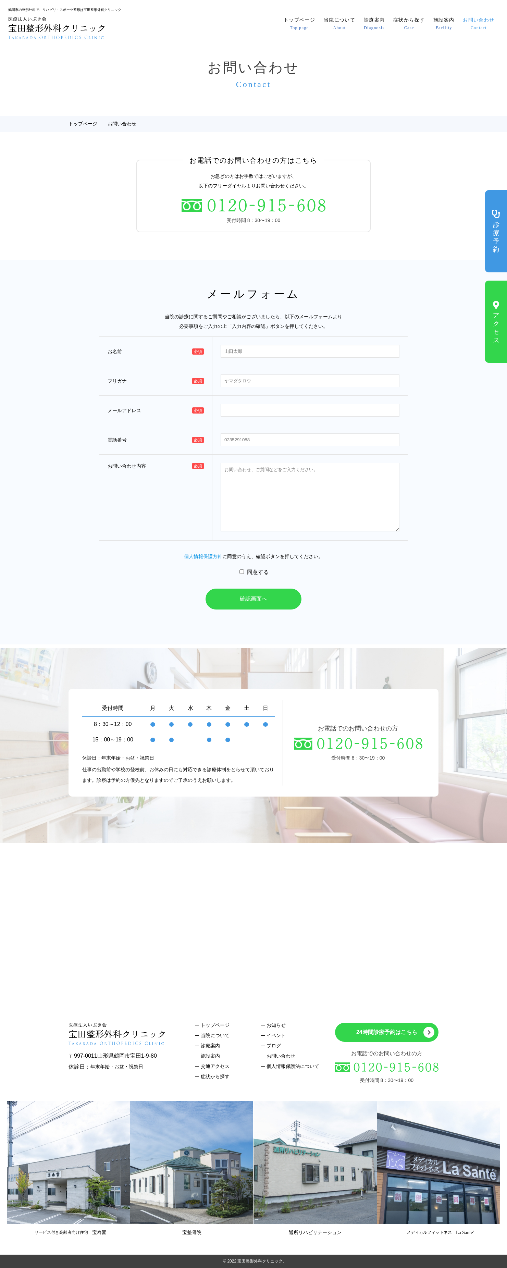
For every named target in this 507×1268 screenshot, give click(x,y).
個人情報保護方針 (203, 556)
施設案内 (444, 23)
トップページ (299, 23)
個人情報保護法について (293, 1066)
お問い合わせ (478, 23)
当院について (339, 23)
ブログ (274, 1045)
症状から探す (409, 23)
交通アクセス (215, 1066)
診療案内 (374, 23)
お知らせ (276, 1025)
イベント (276, 1035)
